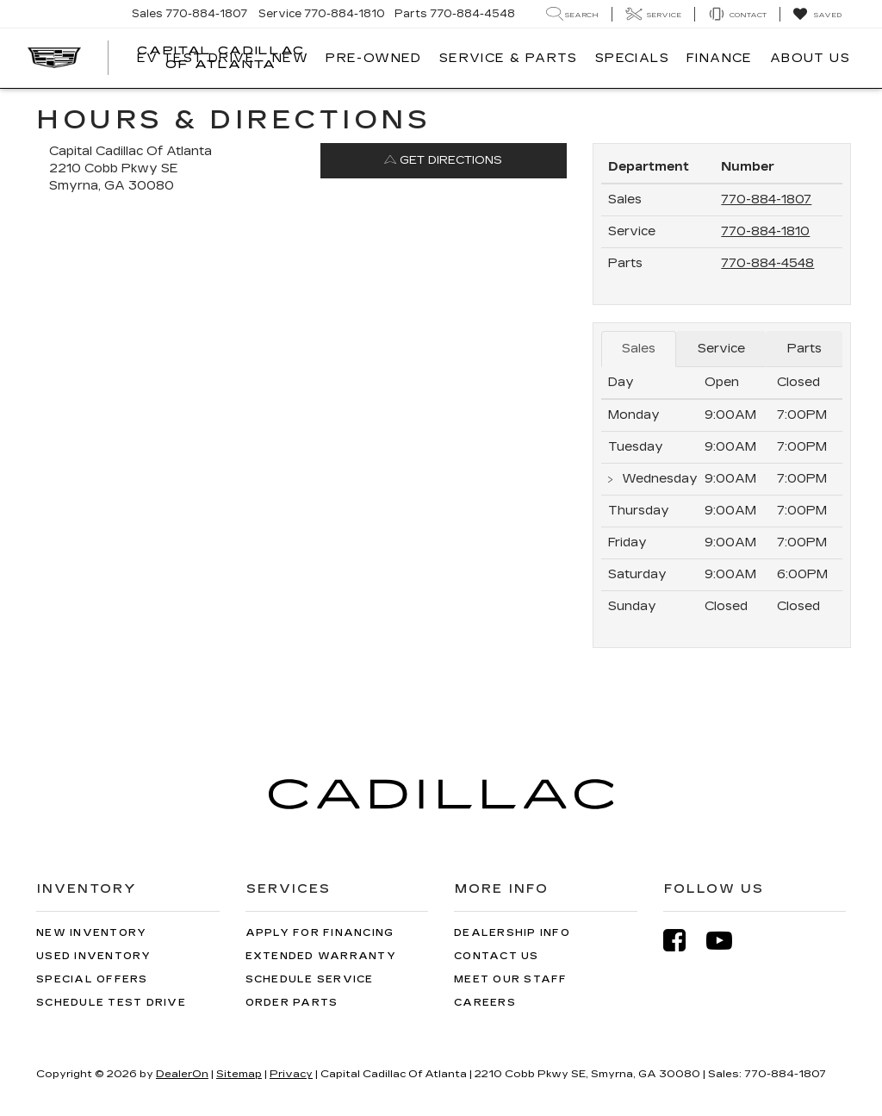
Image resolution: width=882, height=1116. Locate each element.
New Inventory (91, 932)
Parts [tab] (804, 348)
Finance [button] (719, 58)
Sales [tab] (638, 348)
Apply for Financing (319, 932)
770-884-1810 (765, 231)
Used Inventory (94, 956)
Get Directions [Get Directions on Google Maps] (443, 160)
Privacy (291, 1074)
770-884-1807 (766, 199)
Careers (485, 1002)
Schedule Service (309, 979)
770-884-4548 (767, 263)
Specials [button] (632, 58)
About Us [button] (810, 58)
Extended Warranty (320, 956)
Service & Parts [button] (508, 58)
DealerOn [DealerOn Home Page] (182, 1074)
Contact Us (496, 956)
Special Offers (92, 979)
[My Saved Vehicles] (817, 14)
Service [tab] (721, 348)
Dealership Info (512, 932)
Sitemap (239, 1074)
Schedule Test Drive (111, 1002)
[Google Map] (308, 449)
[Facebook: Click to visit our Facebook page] (683, 940)
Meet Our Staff (511, 979)
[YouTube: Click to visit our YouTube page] (727, 940)
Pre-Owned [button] (374, 58)
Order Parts (292, 1002)
